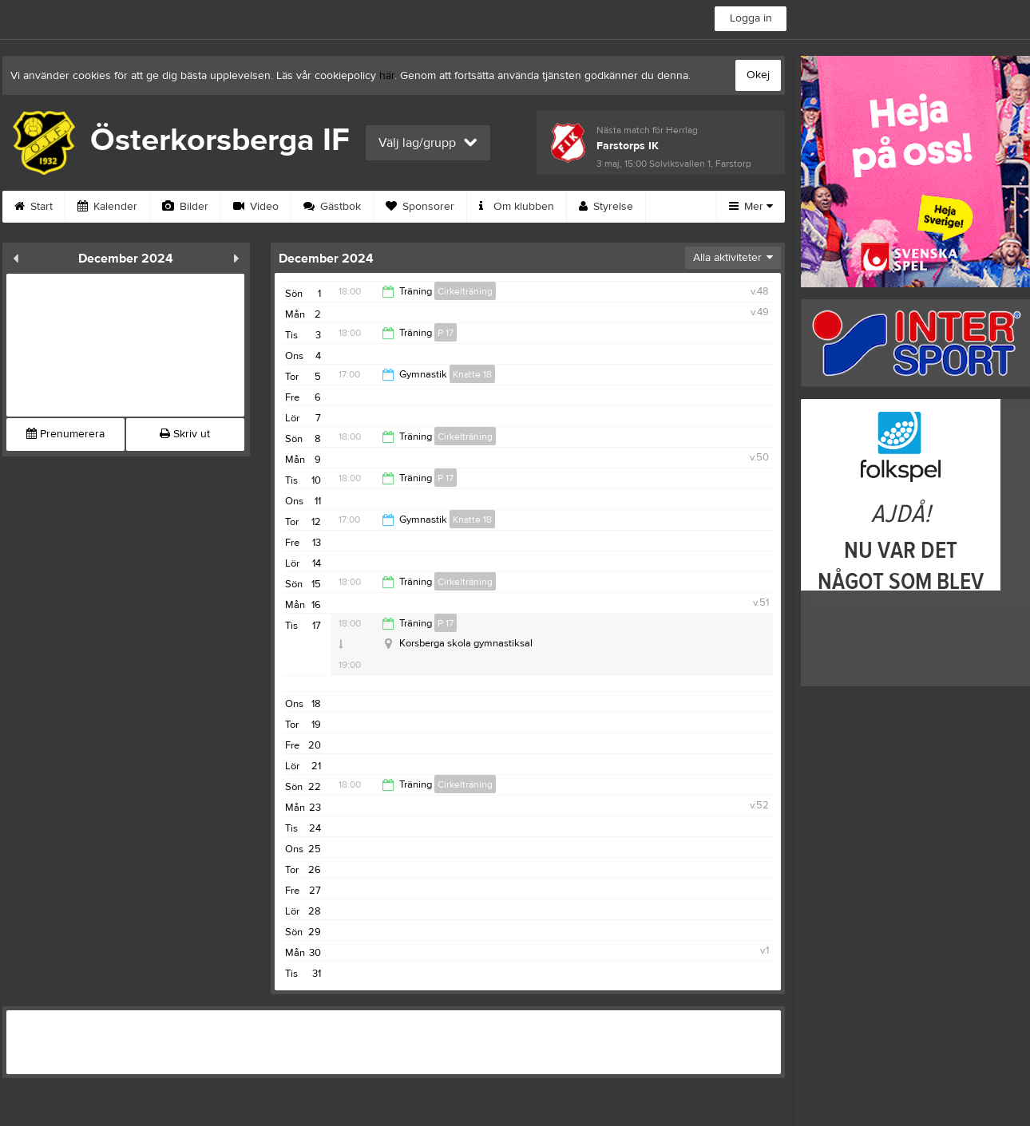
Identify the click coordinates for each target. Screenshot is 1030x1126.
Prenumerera (65, 434)
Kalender (107, 207)
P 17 (446, 332)
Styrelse (606, 207)
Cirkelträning (465, 291)
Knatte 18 (472, 374)
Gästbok (332, 207)
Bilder (185, 207)
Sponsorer (420, 207)
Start (33, 207)
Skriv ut (185, 434)
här (386, 76)
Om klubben (516, 207)
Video (256, 207)
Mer (751, 207)
